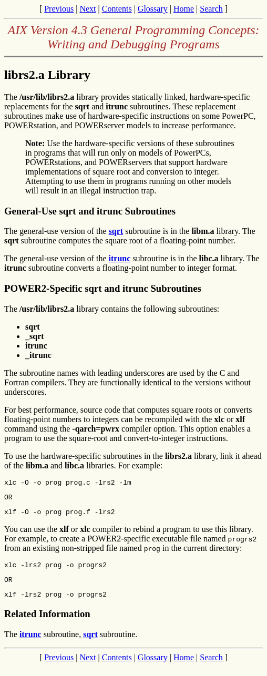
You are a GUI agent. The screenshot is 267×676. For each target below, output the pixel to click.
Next (87, 8)
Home (183, 8)
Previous (59, 8)
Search (211, 8)
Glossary (153, 8)
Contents (117, 8)
